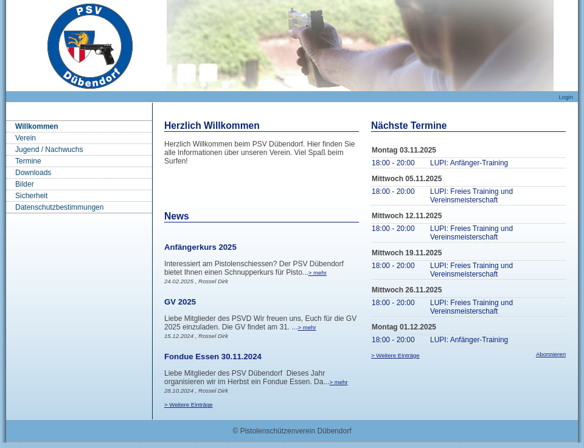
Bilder (24, 184)
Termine (28, 161)
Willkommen (36, 126)
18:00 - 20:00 (393, 163)
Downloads (33, 172)
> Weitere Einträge (188, 404)
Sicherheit (31, 195)
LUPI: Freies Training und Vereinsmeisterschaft (471, 195)
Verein (25, 138)
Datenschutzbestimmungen (59, 207)
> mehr (317, 272)
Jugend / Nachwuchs (49, 149)
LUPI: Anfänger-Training (469, 163)
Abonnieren (551, 354)
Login (566, 97)
